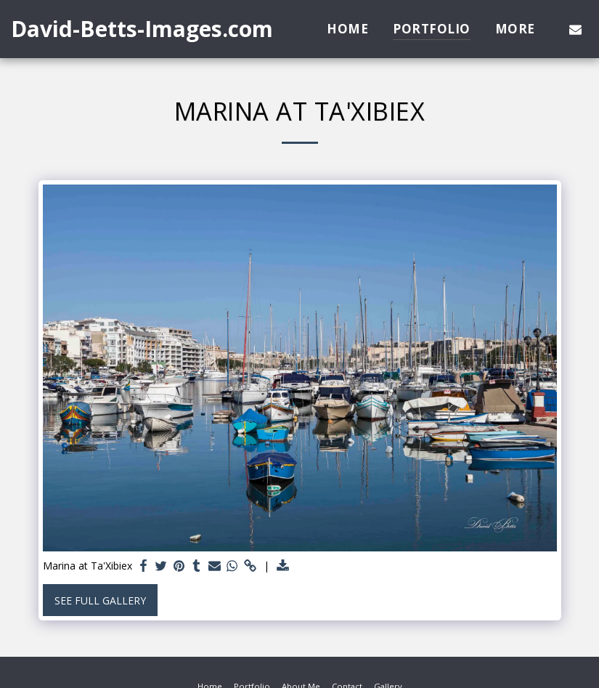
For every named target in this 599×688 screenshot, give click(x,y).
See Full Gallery (100, 600)
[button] (575, 29)
